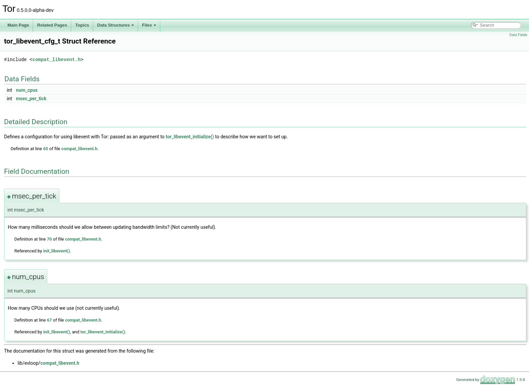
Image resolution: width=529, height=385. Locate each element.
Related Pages (52, 25)
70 (49, 239)
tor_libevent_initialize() (190, 136)
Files (149, 25)
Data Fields (518, 35)
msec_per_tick (31, 98)
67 (49, 320)
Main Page (18, 25)
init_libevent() (56, 250)
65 (45, 148)
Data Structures (115, 25)
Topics (82, 25)
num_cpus (26, 90)
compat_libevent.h (56, 59)
